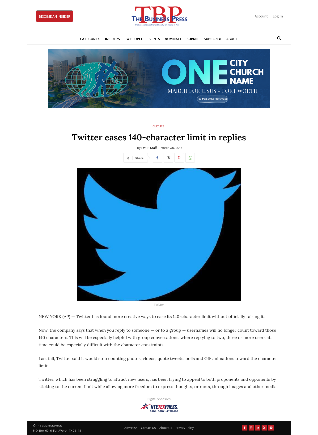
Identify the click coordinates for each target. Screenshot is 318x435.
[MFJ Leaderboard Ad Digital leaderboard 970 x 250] (159, 78)
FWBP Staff (149, 147)
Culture (158, 126)
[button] (277, 38)
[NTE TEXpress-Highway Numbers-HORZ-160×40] (159, 407)
